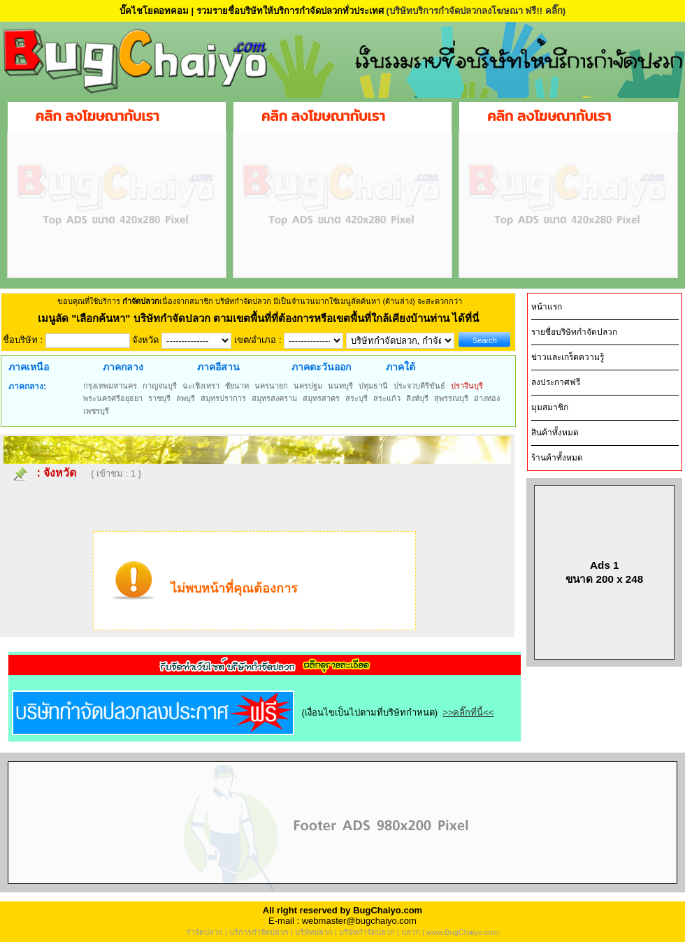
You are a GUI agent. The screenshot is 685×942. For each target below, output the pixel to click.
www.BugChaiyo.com (462, 932)
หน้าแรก (546, 307)
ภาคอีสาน (218, 366)
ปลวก (410, 932)
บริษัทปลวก (314, 932)
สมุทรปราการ (223, 398)
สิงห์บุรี (417, 398)
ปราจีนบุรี (467, 386)
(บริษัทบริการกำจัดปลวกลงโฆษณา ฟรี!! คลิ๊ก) (475, 11)
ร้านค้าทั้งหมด (557, 458)
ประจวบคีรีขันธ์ (419, 386)
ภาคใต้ (400, 366)
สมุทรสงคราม (274, 398)
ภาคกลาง (123, 366)
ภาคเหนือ (28, 366)
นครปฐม (308, 386)
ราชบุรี (159, 398)
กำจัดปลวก (204, 932)
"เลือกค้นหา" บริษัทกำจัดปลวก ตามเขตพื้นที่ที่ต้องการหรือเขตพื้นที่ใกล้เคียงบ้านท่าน (261, 318)
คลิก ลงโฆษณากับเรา (97, 116)
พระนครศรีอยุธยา (113, 398)
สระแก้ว (387, 398)
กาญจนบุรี (160, 386)
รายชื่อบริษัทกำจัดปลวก (574, 332)
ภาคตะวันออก (321, 366)
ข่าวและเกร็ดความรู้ (567, 357)
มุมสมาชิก (549, 407)
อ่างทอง (487, 398)
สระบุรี (356, 398)
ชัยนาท (237, 386)
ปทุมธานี (373, 386)
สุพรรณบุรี (451, 398)
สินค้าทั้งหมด (555, 432)
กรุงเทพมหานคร (110, 386)
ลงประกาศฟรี (555, 382)
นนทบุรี (340, 386)
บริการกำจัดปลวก (259, 932)
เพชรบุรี (96, 411)
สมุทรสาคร (321, 398)
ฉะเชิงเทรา (200, 386)
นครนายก (271, 386)
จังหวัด (59, 473)
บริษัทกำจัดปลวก (367, 932)
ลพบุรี (185, 398)
